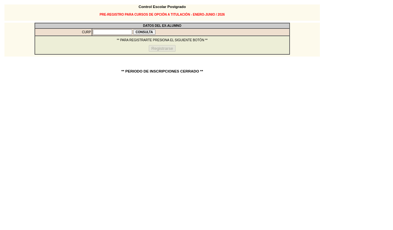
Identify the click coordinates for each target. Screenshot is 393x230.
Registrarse (162, 48)
